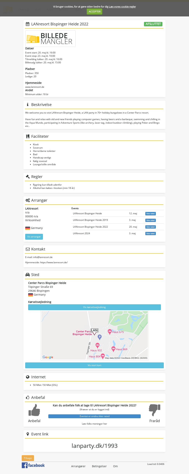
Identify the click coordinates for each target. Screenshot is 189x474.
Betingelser (99, 466)
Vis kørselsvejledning (94, 307)
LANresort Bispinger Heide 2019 (90, 220)
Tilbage (28, 458)
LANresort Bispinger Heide (87, 213)
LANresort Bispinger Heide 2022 (90, 226)
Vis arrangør (34, 236)
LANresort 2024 (81, 233)
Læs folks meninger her (94, 423)
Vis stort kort (94, 365)
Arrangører (78, 466)
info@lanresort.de (43, 257)
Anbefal (34, 420)
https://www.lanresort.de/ (54, 262)
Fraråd (154, 420)
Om (115, 466)
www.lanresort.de (34, 87)
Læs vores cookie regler (122, 6)
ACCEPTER (95, 11)
